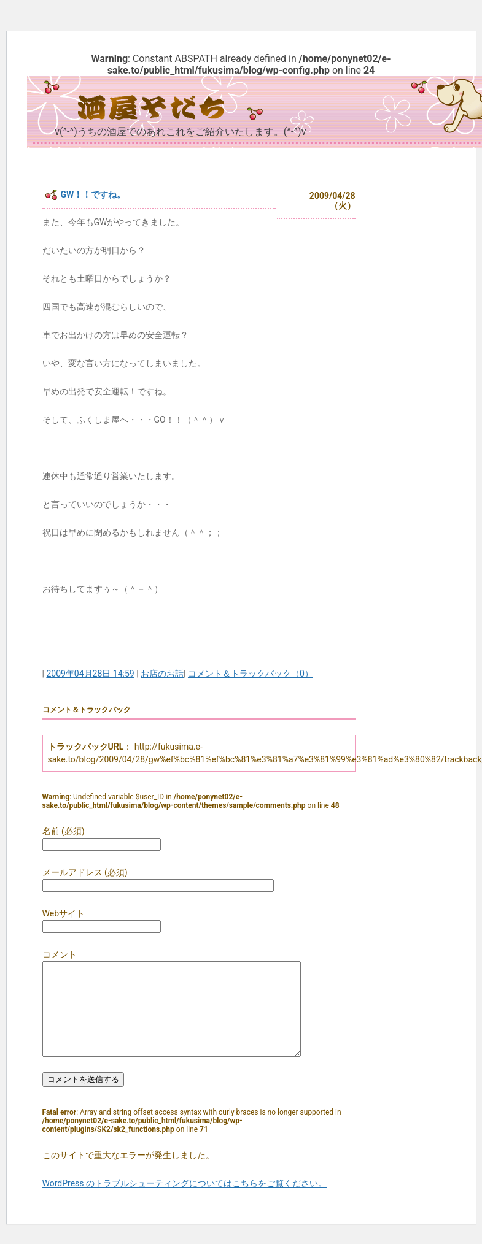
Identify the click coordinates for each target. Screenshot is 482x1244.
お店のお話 (162, 673)
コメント (59, 954)
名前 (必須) (63, 831)
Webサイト (63, 913)
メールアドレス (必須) (85, 872)
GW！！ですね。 (93, 194)
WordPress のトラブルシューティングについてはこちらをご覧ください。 (184, 1202)
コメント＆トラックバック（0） (250, 673)
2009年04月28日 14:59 (90, 673)
